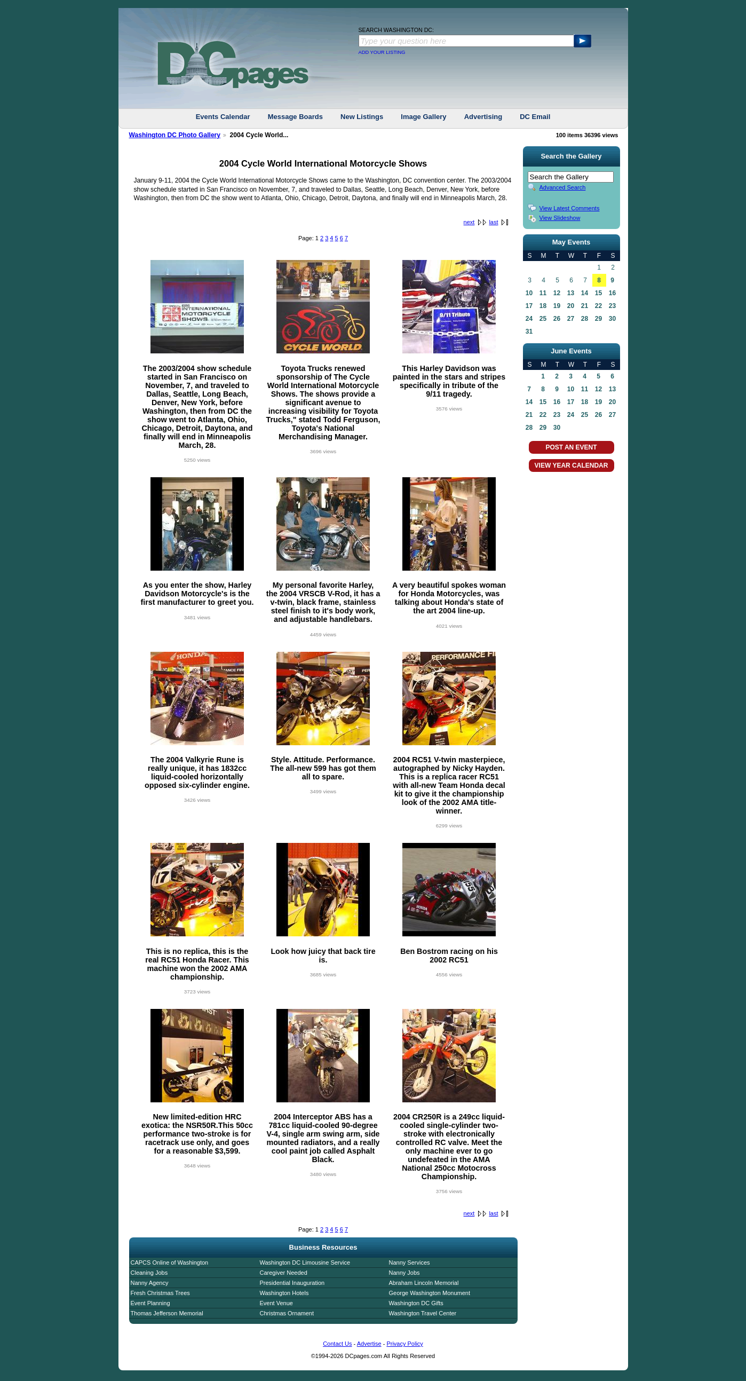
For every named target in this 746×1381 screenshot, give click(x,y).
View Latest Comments (569, 208)
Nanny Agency (150, 1283)
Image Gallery (423, 117)
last (493, 222)
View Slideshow (560, 218)
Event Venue (276, 1303)
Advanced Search (562, 187)
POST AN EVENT (571, 447)
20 (570, 306)
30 (612, 318)
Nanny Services (409, 1262)
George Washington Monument (429, 1293)
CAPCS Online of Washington (170, 1262)
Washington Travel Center (423, 1313)
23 (612, 306)
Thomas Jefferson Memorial (167, 1313)
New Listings (361, 117)
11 (542, 293)
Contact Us (337, 1343)
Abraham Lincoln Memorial (424, 1283)
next (469, 222)
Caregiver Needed (283, 1272)
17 (529, 306)
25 (542, 318)
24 (529, 318)
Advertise (369, 1343)
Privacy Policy (404, 1343)
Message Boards (295, 117)
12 (556, 293)
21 (584, 306)
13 (570, 293)
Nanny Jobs (404, 1272)
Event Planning (150, 1303)
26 (556, 318)
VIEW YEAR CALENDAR (571, 465)
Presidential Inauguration (292, 1283)
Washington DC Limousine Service (305, 1262)
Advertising (483, 117)
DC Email (535, 117)
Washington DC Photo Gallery (175, 135)
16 (612, 293)
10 (529, 293)
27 (570, 318)
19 (556, 306)
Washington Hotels (284, 1293)
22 (598, 306)
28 (584, 318)
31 (529, 331)
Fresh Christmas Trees (160, 1293)
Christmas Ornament (287, 1313)
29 (598, 318)
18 (542, 306)
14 (584, 293)
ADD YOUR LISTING (382, 52)
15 (598, 293)
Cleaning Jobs (149, 1272)
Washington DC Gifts (416, 1303)
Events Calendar (223, 117)
